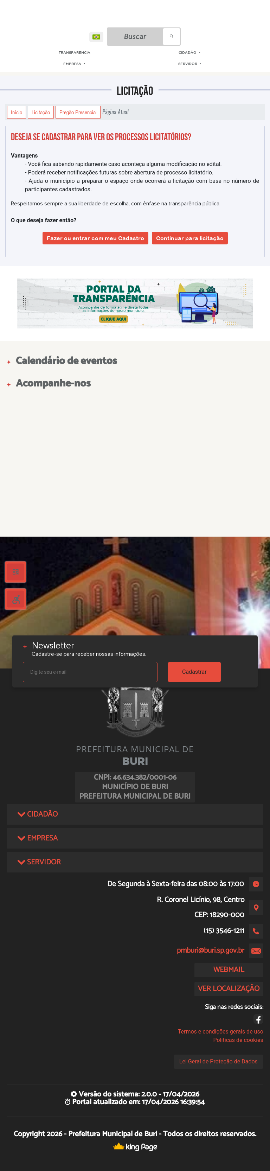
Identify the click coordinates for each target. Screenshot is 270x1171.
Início (16, 112)
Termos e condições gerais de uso (220, 1031)
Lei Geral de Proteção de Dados (218, 1061)
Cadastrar (194, 671)
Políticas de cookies (238, 1040)
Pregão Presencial (78, 112)
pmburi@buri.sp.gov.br (210, 950)
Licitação (41, 112)
